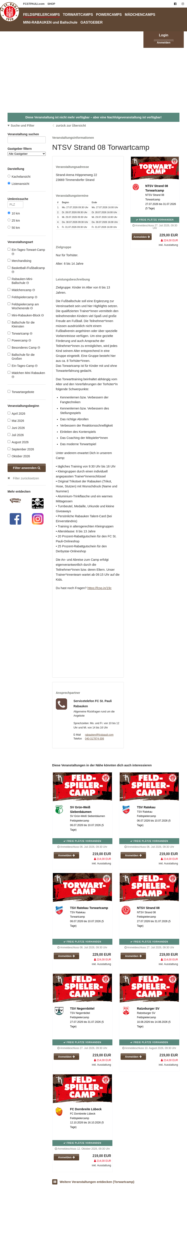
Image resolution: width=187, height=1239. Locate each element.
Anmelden (163, 42)
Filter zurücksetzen (26, 478)
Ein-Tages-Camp (23, 365)
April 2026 (16, 413)
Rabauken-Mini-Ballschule (20, 281)
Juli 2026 (16, 435)
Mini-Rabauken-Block (26, 315)
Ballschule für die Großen (21, 356)
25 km (14, 220)
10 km (14, 213)
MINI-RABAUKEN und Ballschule (50, 22)
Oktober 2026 (19, 456)
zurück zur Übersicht (71, 125)
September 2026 (21, 449)
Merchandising (19, 261)
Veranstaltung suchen (27, 134)
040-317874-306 (94, 738)
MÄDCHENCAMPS (140, 14)
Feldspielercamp (22, 297)
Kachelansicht (19, 176)
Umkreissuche (15, 199)
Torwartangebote (21, 392)
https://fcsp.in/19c (99, 588)
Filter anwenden (26, 468)
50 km (14, 227)
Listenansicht (18, 183)
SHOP (51, 3)
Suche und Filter (23, 125)
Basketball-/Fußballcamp (26, 270)
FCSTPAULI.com (34, 3)
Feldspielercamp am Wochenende (23, 306)
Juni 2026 (16, 428)
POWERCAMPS (109, 14)
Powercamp (19, 340)
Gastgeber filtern (27, 151)
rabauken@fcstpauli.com (99, 734)
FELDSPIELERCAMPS (41, 14)
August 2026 (18, 442)
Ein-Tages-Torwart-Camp (26, 251)
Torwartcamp (20, 333)
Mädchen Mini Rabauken (26, 375)
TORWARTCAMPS (78, 14)
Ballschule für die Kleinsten (21, 324)
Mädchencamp (21, 290)
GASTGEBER (91, 22)
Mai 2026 (16, 420)
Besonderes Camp (24, 347)
